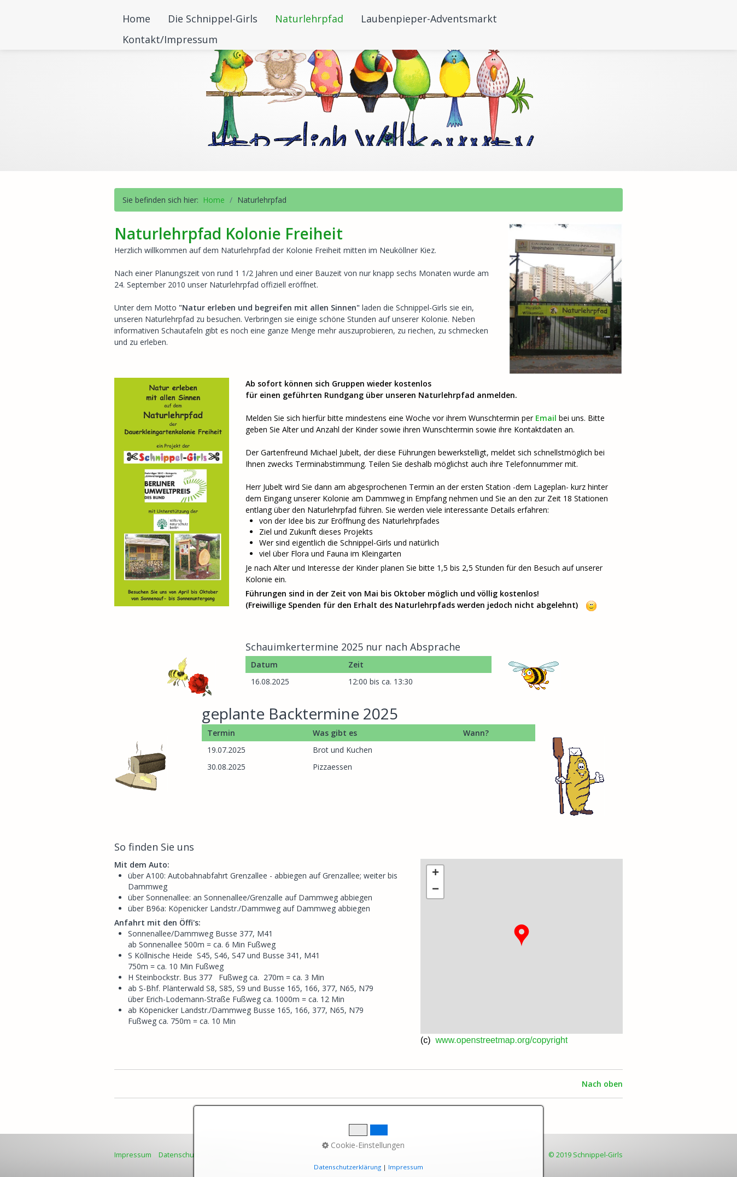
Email (546, 418)
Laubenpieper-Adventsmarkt (429, 18)
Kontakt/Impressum (170, 39)
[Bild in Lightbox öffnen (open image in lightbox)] (565, 298)
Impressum (132, 1155)
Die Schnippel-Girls (213, 18)
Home (136, 18)
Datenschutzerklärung (347, 1167)
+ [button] (435, 873)
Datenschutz (179, 1155)
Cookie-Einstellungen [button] (363, 1145)
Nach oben (602, 1084)
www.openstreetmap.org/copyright (500, 1040)
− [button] (435, 890)
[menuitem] (137, 18)
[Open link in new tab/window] (171, 492)
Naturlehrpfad (309, 18)
